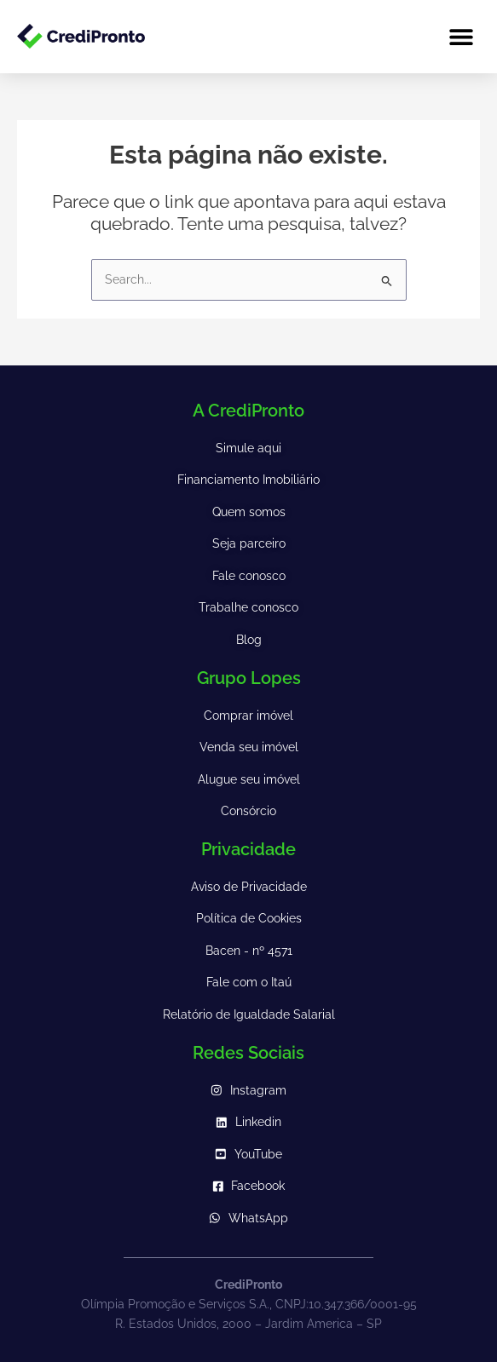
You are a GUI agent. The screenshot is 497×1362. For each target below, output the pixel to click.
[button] (461, 36)
